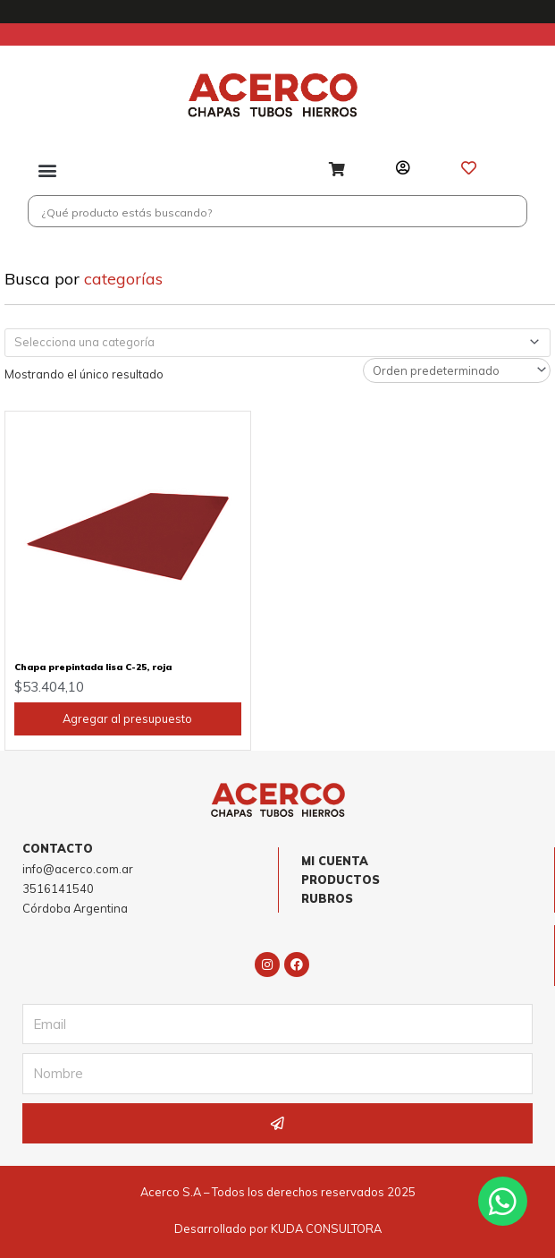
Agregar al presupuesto (127, 719)
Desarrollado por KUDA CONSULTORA (278, 1229)
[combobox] (277, 342)
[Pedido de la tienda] (457, 370)
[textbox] (270, 343)
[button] (48, 170)
